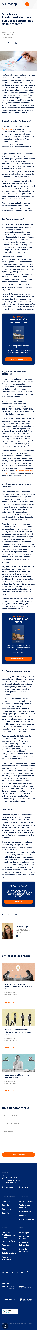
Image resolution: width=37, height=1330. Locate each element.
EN (7, 1272)
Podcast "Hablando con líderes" (8, 1235)
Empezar (6, 1201)
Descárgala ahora (18, 359)
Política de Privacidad (24, 1244)
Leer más (7, 1002)
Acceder (6, 1205)
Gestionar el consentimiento (5, 1326)
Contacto (6, 1209)
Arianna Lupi (22, 926)
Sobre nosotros (26, 1201)
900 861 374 (11, 1177)
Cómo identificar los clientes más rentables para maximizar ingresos (17, 1032)
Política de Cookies (24, 1237)
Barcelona (10, 1188)
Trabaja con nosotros (24, 1206)
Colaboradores (26, 1211)
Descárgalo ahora (18, 659)
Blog (4, 1249)
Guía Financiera (9, 1253)
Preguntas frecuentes (7, 1258)
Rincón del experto (8, 32)
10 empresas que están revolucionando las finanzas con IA (18, 986)
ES (3, 1272)
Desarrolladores (26, 1219)
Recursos (18, 901)
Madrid (25, 1188)
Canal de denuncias (23, 1250)
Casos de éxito (8, 1241)
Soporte (5, 1213)
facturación (7, 129)
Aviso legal (24, 1233)
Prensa (22, 1215)
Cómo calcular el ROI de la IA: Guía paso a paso (16, 1076)
